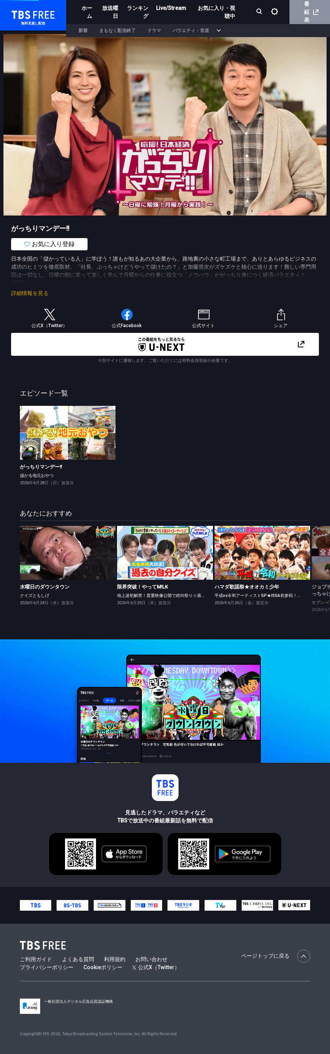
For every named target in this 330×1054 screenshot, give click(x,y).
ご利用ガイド (36, 959)
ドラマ (154, 30)
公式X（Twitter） (156, 967)
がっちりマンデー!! (41, 467)
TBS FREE (20, 13)
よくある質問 (78, 959)
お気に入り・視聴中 (216, 12)
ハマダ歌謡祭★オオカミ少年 (247, 587)
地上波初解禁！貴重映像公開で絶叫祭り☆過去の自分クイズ (174, 595)
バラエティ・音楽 (190, 30)
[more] (219, 31)
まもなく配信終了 (117, 30)
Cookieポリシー (102, 967)
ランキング (137, 12)
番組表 (311, 12)
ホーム (86, 12)
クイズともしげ (34, 595)
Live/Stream (171, 8)
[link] (67, 433)
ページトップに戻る (275, 956)
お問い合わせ (151, 959)
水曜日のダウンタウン (45, 587)
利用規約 (114, 959)
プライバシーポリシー (46, 967)
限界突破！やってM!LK (142, 587)
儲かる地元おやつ (37, 475)
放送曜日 (110, 12)
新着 (83, 30)
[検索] (259, 12)
